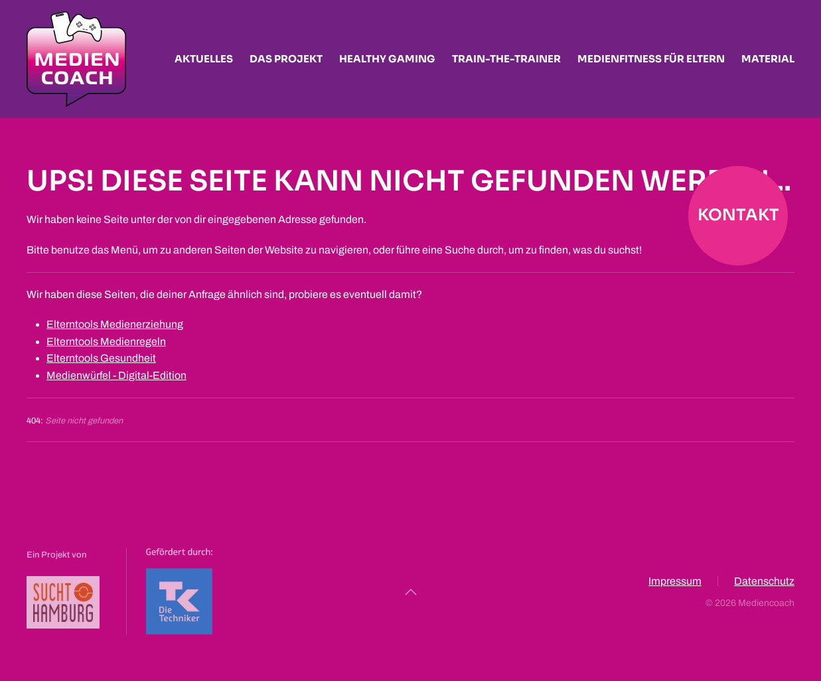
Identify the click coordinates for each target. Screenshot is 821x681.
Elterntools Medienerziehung (114, 324)
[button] (411, 592)
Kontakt (738, 215)
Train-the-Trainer (506, 58)
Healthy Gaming (387, 58)
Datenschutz (764, 582)
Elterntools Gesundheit (101, 358)
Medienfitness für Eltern (651, 58)
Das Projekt (286, 58)
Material (767, 58)
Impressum (675, 582)
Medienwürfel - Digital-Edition (116, 375)
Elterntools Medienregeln (106, 341)
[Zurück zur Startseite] (76, 59)
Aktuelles (204, 58)
